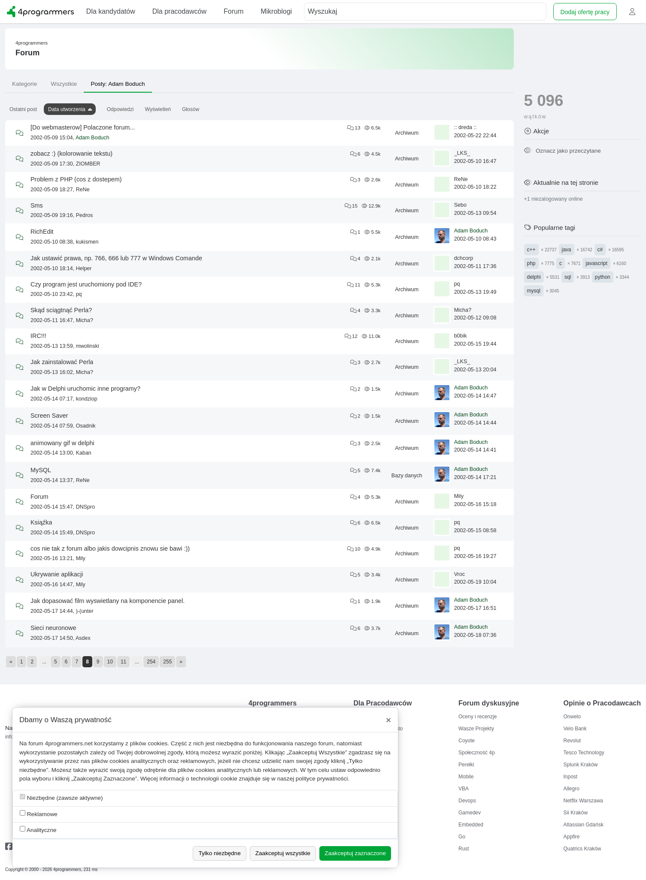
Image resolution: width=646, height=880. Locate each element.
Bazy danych (406, 476)
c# (600, 250)
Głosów (190, 109)
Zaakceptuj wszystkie (282, 853)
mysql (533, 291)
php (531, 263)
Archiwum (407, 133)
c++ (531, 250)
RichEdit (42, 231)
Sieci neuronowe (53, 627)
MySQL (40, 470)
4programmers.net (69, 743)
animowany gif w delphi (62, 443)
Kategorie (24, 84)
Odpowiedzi (120, 109)
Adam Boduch (92, 138)
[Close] (388, 720)
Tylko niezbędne (219, 853)
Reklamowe (39, 813)
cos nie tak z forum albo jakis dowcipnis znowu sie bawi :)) (110, 548)
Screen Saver (49, 415)
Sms (36, 205)
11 (123, 662)
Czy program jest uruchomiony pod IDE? (86, 284)
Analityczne (38, 829)
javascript (596, 263)
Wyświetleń (158, 109)
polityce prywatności (322, 778)
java (566, 250)
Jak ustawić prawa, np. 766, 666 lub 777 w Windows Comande (116, 258)
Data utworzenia (66, 109)
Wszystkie (64, 84)
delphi (534, 277)
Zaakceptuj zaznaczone (355, 853)
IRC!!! (38, 335)
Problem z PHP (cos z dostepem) (75, 179)
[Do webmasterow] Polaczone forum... (82, 127)
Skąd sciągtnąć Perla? (61, 310)
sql (567, 277)
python (602, 277)
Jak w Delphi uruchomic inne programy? (85, 388)
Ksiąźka (41, 522)
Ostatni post (23, 109)
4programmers (31, 42)
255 (167, 662)
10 (110, 662)
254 (151, 662)
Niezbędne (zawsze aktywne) (61, 797)
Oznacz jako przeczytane (562, 151)
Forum (39, 496)
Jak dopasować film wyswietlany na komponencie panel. (107, 600)
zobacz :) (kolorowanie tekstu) (71, 153)
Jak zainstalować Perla (61, 362)
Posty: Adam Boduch (118, 84)
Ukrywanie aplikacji (56, 574)
